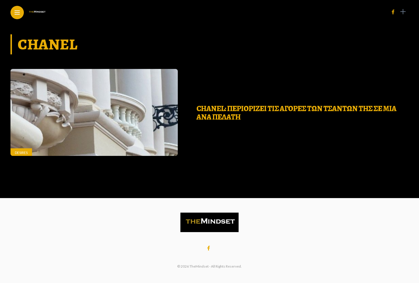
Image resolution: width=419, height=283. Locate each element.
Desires (21, 152)
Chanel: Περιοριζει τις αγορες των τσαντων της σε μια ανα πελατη (296, 113)
